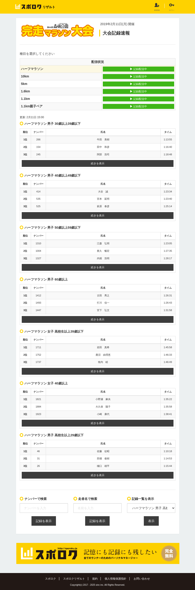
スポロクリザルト (74, 578)
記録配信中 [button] (138, 69)
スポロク (50, 578)
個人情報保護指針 (115, 578)
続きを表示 (97, 163)
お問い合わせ (142, 578)
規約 (95, 578)
